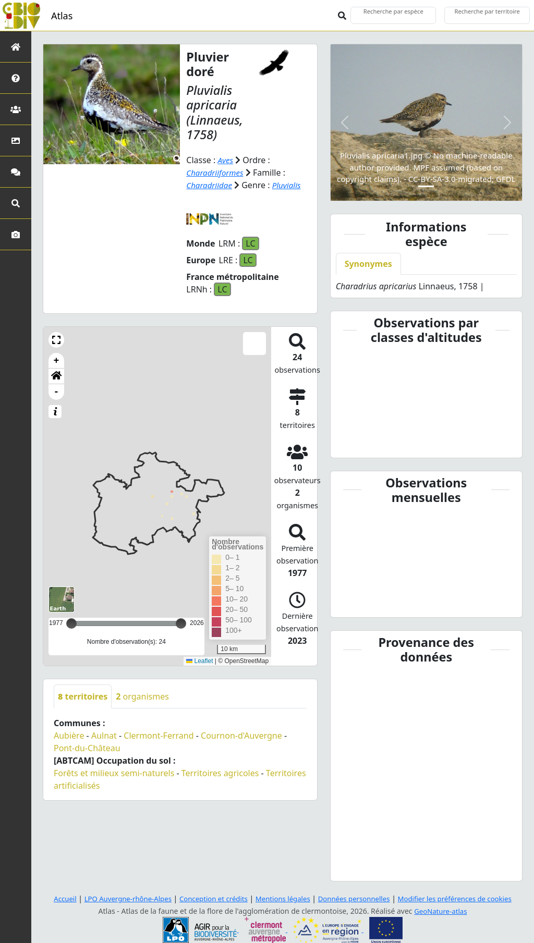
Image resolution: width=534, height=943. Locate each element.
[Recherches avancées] (15, 203)
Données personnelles (358, 898)
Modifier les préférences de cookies (464, 898)
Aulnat (104, 735)
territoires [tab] (82, 696)
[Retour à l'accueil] (15, 46)
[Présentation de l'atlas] (15, 78)
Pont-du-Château (87, 748)
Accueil (53, 898)
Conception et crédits (209, 898)
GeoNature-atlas (440, 911)
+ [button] (56, 360)
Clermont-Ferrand (158, 735)
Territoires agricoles (220, 773)
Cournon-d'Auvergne (241, 735)
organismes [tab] (142, 696)
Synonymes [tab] (368, 264)
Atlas (61, 15)
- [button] (56, 392)
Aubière (69, 735)
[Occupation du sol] (15, 140)
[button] (56, 340)
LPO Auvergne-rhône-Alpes (118, 898)
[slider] (181, 623)
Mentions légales (282, 898)
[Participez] (15, 171)
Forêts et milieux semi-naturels (114, 773)
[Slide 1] (426, 186)
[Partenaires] (15, 109)
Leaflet (199, 661)
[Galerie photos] (15, 234)
